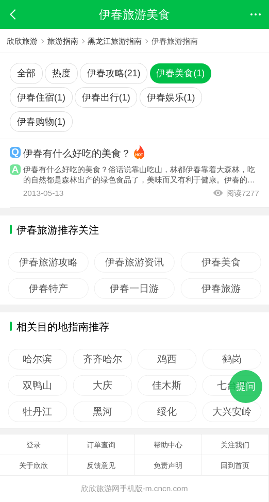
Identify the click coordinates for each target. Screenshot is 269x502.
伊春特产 (48, 288)
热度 (61, 73)
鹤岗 (232, 359)
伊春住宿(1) (41, 97)
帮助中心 (168, 445)
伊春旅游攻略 (48, 261)
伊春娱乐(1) (171, 97)
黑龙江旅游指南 (115, 41)
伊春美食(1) (180, 73)
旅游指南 (62, 41)
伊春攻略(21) (114, 73)
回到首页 (235, 465)
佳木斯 (167, 385)
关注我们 (235, 445)
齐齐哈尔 (102, 359)
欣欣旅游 (22, 41)
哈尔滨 (37, 359)
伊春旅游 (221, 288)
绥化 (167, 411)
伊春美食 (221, 261)
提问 (246, 386)
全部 (26, 73)
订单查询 (101, 445)
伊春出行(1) (106, 97)
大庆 (102, 385)
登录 (33, 445)
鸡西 (167, 359)
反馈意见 (101, 465)
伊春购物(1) (41, 121)
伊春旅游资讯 (134, 261)
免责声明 (168, 465)
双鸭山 (37, 385)
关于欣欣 (33, 465)
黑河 (102, 411)
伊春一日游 (134, 288)
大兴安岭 (231, 411)
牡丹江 (37, 411)
